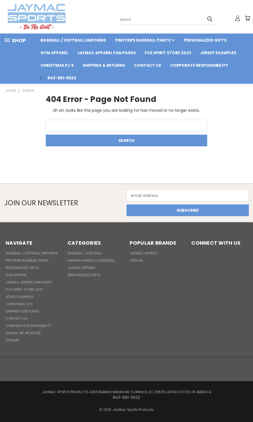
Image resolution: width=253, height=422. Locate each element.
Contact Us (147, 65)
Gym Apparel (54, 53)
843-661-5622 (61, 78)
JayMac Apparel (82, 267)
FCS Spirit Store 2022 (168, 53)
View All (137, 260)
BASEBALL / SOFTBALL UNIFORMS (73, 40)
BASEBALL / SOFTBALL (85, 253)
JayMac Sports (143, 253)
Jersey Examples (218, 53)
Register (33, 333)
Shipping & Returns (104, 65)
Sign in (12, 333)
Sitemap (12, 340)
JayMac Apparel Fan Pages (106, 53)
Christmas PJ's (57, 65)
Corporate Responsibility (199, 65)
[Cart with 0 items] (247, 18)
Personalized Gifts (205, 40)
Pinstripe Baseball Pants (145, 40)
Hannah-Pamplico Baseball (91, 260)
